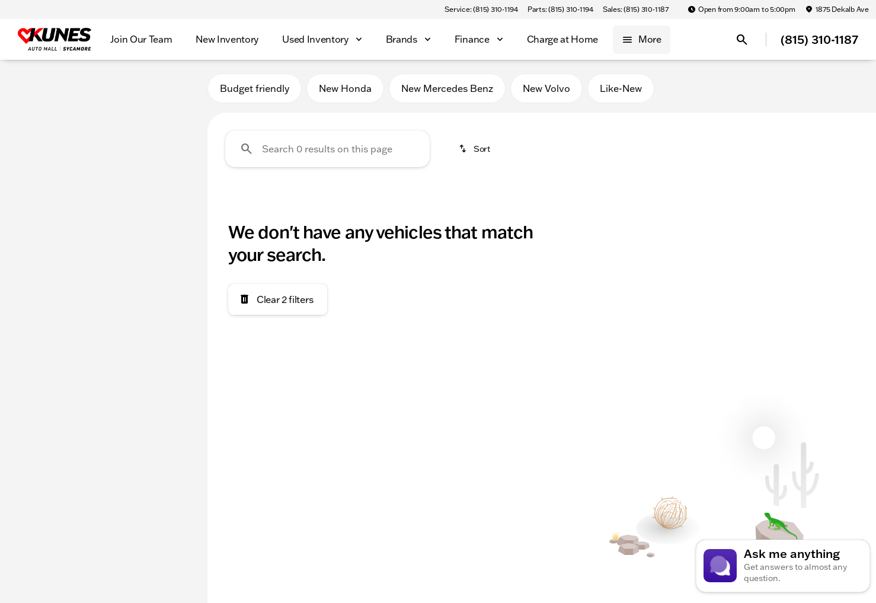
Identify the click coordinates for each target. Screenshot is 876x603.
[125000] (161, 283)
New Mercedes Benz (447, 88)
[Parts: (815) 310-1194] (560, 9)
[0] (38, 283)
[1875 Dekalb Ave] (837, 9)
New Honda (345, 88)
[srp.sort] (475, 148)
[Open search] (742, 39)
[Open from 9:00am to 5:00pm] (741, 9)
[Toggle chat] (783, 566)
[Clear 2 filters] (277, 299)
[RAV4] (73, 146)
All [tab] (103, 88)
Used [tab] (167, 88)
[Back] (169, 123)
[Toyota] (30, 146)
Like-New (621, 88)
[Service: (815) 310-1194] (481, 9)
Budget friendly (254, 88)
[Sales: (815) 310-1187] (635, 9)
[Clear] (159, 363)
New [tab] (40, 88)
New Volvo (546, 88)
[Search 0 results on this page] (327, 149)
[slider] (28, 221)
